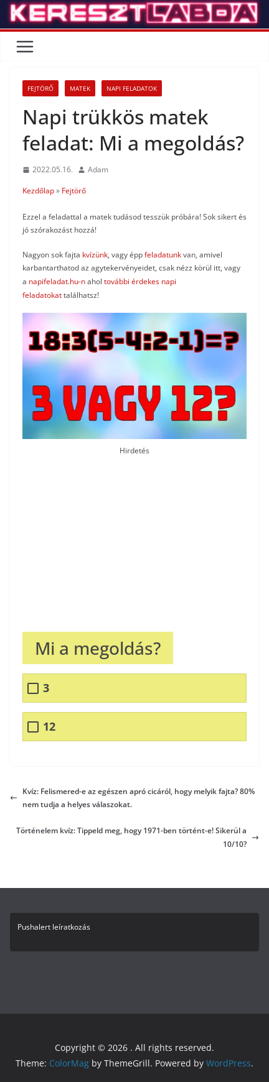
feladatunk (162, 254)
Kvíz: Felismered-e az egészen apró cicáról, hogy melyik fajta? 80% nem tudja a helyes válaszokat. (132, 798)
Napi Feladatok (131, 88)
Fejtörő (40, 88)
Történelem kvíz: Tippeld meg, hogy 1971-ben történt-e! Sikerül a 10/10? (137, 837)
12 (49, 727)
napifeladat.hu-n (58, 281)
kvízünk (95, 254)
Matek (80, 88)
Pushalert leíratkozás (53, 927)
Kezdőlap (38, 190)
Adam (98, 169)
